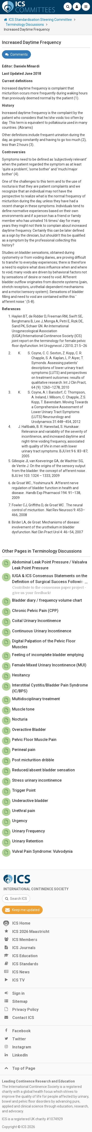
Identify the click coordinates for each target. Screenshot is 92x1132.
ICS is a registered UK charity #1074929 (32, 1119)
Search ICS (16, 899)
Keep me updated (22, 910)
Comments (16, 54)
